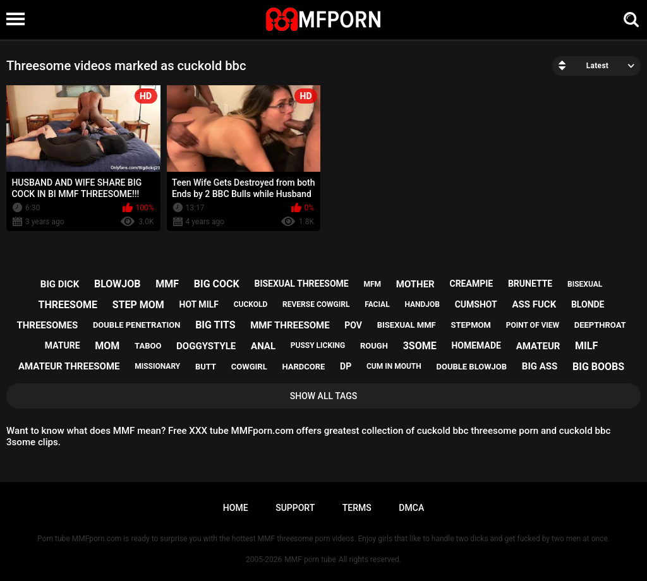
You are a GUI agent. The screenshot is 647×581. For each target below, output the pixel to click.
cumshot (476, 304)
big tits (215, 325)
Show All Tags (324, 396)
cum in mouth (393, 366)
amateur (538, 346)
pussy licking (318, 345)
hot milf (199, 304)
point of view (532, 325)
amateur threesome (69, 366)
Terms (357, 508)
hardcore (303, 366)
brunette (530, 284)
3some (420, 346)
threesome (68, 305)
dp (345, 366)
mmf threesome (289, 325)
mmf (167, 284)
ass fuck (534, 304)
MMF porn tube (310, 559)
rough (374, 345)
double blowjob (471, 366)
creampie (471, 284)
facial (377, 304)
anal (263, 346)
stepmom (470, 325)
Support (295, 508)
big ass (539, 366)
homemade (475, 345)
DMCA (411, 508)
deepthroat (600, 325)
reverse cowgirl (315, 304)
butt (205, 366)
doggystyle (206, 346)
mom (107, 346)
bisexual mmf (406, 325)
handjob (422, 304)
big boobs (598, 367)
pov (353, 325)
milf (586, 346)
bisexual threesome (301, 284)
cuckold (251, 304)
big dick (59, 284)
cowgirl (249, 366)
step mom (138, 305)
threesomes (47, 325)
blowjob (117, 284)
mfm (372, 284)
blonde (588, 304)
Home (235, 508)
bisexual (584, 284)
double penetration (137, 325)
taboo (148, 345)
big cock (216, 284)
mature (62, 345)
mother (415, 284)
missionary (157, 366)
